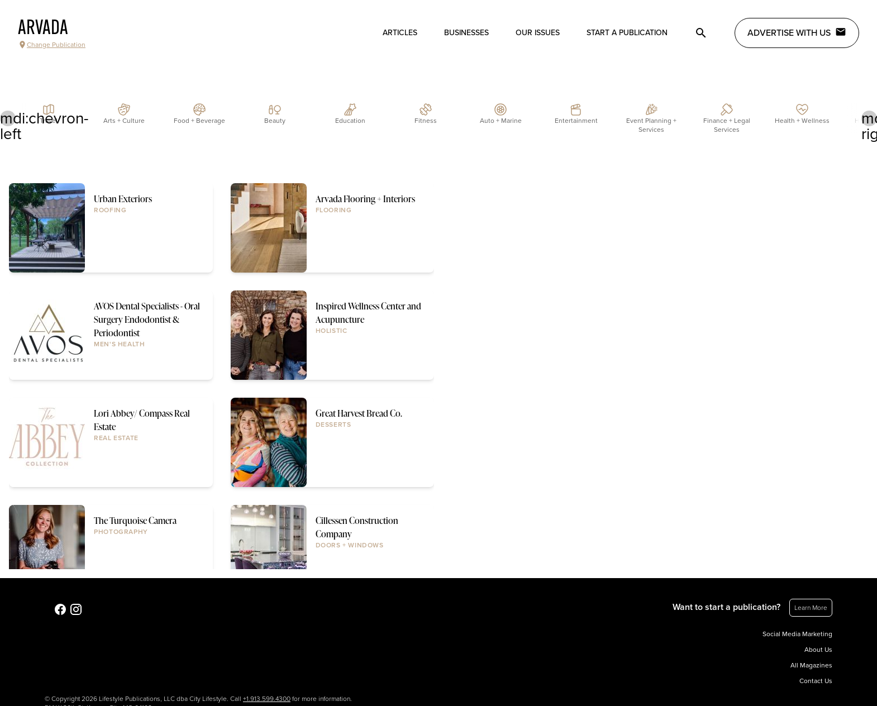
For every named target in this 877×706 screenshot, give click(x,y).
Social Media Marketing (797, 634)
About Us (818, 649)
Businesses (466, 32)
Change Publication (51, 44)
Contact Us (815, 681)
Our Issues (538, 32)
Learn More (810, 608)
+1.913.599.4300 (266, 699)
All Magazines (811, 665)
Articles (400, 32)
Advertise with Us (796, 32)
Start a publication (627, 32)
